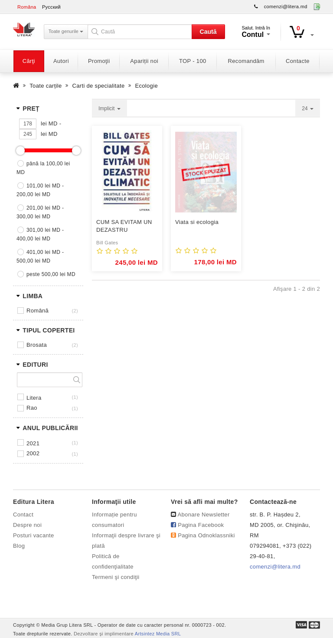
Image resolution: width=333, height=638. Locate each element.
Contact (23, 514)
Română (37, 310)
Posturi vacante (33, 535)
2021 (32, 443)
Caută (208, 31)
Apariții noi (144, 61)
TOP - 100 (192, 61)
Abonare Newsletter (204, 514)
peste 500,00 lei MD (50, 274)
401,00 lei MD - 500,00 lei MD (40, 256)
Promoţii (99, 61)
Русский (51, 7)
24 (307, 108)
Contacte (298, 61)
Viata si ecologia (197, 222)
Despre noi (27, 525)
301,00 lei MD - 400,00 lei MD (40, 234)
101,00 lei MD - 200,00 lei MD (40, 190)
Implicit (109, 108)
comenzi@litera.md (285, 6)
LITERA (33, 398)
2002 (32, 453)
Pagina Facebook (201, 525)
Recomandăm (246, 61)
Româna (26, 7)
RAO (31, 408)
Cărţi (29, 61)
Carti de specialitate (98, 85)
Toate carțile (45, 85)
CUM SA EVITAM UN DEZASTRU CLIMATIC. (124, 226)
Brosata (36, 345)
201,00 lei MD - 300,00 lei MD (40, 212)
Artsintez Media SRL (158, 633)
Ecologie (146, 85)
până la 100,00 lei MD (43, 168)
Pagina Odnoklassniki (206, 535)
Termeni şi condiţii (116, 577)
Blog (19, 546)
